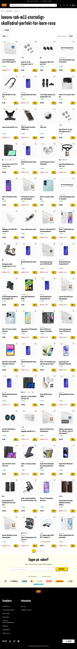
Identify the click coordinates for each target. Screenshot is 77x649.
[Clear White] (8, 160)
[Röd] (11, 160)
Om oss (23, 606)
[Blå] (9, 160)
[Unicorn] (34, 392)
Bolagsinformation (26, 610)
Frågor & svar (6, 633)
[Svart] (23, 57)
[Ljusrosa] (61, 160)
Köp (16, 70)
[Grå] (6, 160)
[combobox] (72, 36)
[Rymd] (4, 160)
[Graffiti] (12, 160)
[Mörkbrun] (59, 496)
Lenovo (16, 11)
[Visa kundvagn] (67, 5)
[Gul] (67, 160)
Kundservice (5, 606)
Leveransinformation (8, 610)
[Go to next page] (43, 550)
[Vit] (21, 57)
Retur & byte (6, 613)
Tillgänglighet (6, 629)
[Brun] (4, 496)
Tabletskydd (9, 11)
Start (2, 11)
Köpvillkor (5, 626)
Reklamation (5, 617)
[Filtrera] (5, 36)
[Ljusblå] (65, 160)
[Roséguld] (13, 160)
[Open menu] (72, 5)
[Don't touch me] (35, 392)
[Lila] (66, 160)
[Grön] (5, 160)
